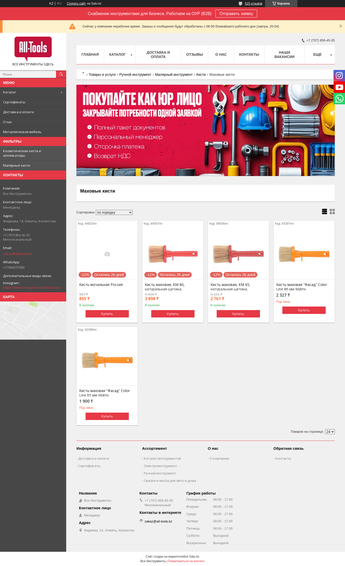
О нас (7, 122)
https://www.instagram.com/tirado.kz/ (32, 287)
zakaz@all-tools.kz (17, 253)
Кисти (201, 74)
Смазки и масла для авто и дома (170, 480)
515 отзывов (254, 3)
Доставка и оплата (18, 112)
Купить (107, 313)
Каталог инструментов (162, 458)
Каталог (9, 92)
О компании (219, 458)
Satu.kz (194, 556)
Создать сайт (76, 3)
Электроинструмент (160, 465)
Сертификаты (14, 102)
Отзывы (194, 54)
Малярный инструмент (174, 74)
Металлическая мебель (22, 131)
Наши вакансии (284, 54)
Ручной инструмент (135, 74)
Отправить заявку (236, 13)
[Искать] (61, 74)
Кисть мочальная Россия (101, 284)
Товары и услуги (102, 74)
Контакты (249, 54)
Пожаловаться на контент (186, 561)
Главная (90, 54)
